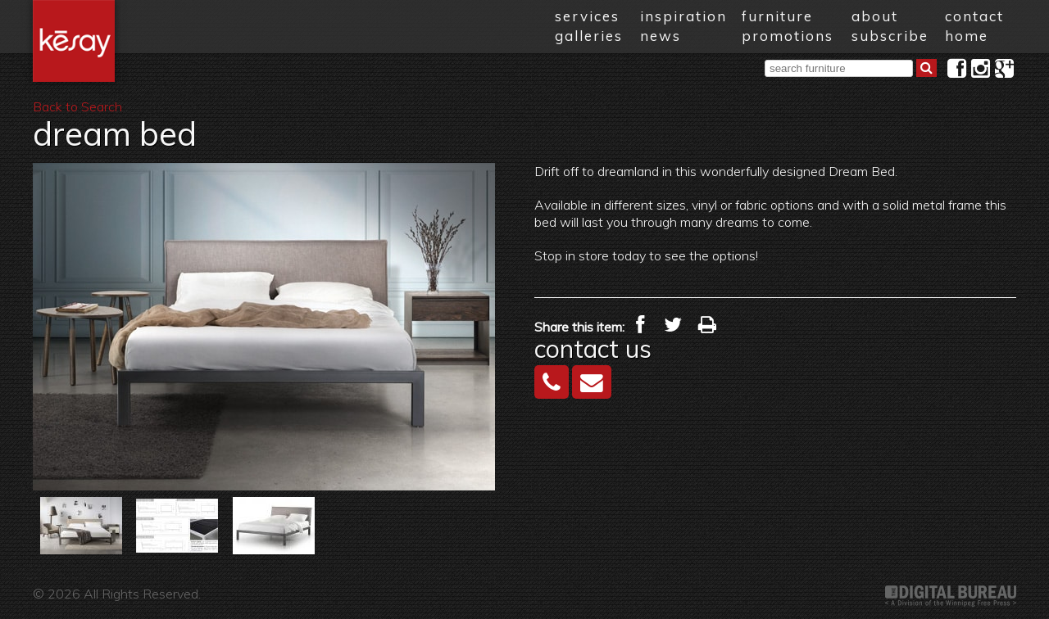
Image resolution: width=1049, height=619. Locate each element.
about (874, 16)
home (966, 35)
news (660, 35)
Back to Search (77, 106)
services (587, 16)
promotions (787, 35)
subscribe (890, 35)
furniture (777, 16)
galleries (589, 35)
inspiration (683, 16)
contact (974, 16)
